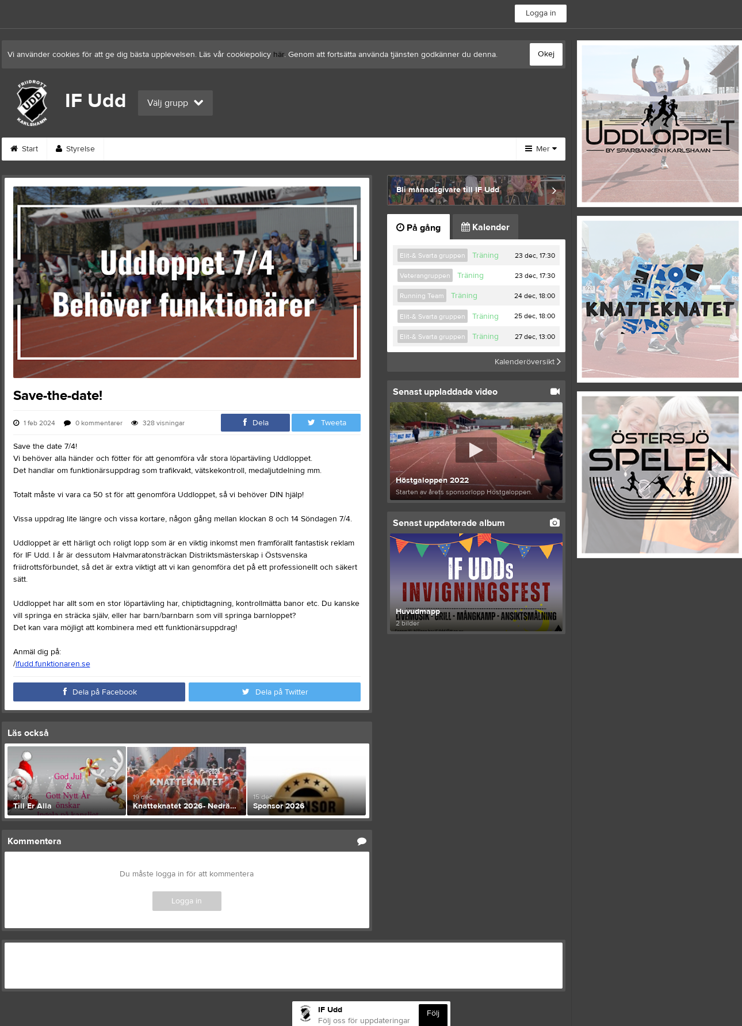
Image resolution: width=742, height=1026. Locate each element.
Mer (541, 149)
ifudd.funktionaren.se (53, 664)
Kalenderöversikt (528, 362)
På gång (418, 228)
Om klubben (239, 149)
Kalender (485, 227)
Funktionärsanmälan (153, 149)
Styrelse (75, 149)
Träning (485, 255)
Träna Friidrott (436, 149)
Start (24, 149)
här (278, 54)
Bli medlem (363, 149)
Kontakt (302, 149)
